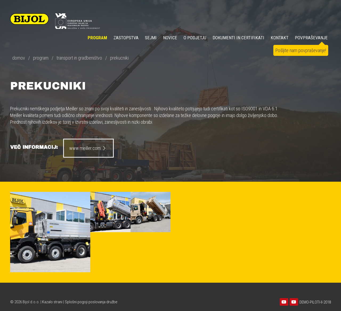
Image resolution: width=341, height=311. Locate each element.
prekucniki (119, 58)
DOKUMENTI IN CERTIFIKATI (238, 37)
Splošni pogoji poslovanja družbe (91, 302)
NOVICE (170, 37)
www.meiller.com (88, 148)
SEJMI (151, 37)
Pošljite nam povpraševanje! (300, 50)
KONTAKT (280, 37)
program (40, 58)
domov (18, 58)
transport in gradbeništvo (79, 58)
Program (97, 37)
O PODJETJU (195, 37)
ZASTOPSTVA (126, 37)
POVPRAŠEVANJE (311, 37)
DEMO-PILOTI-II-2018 (315, 302)
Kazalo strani (52, 302)
